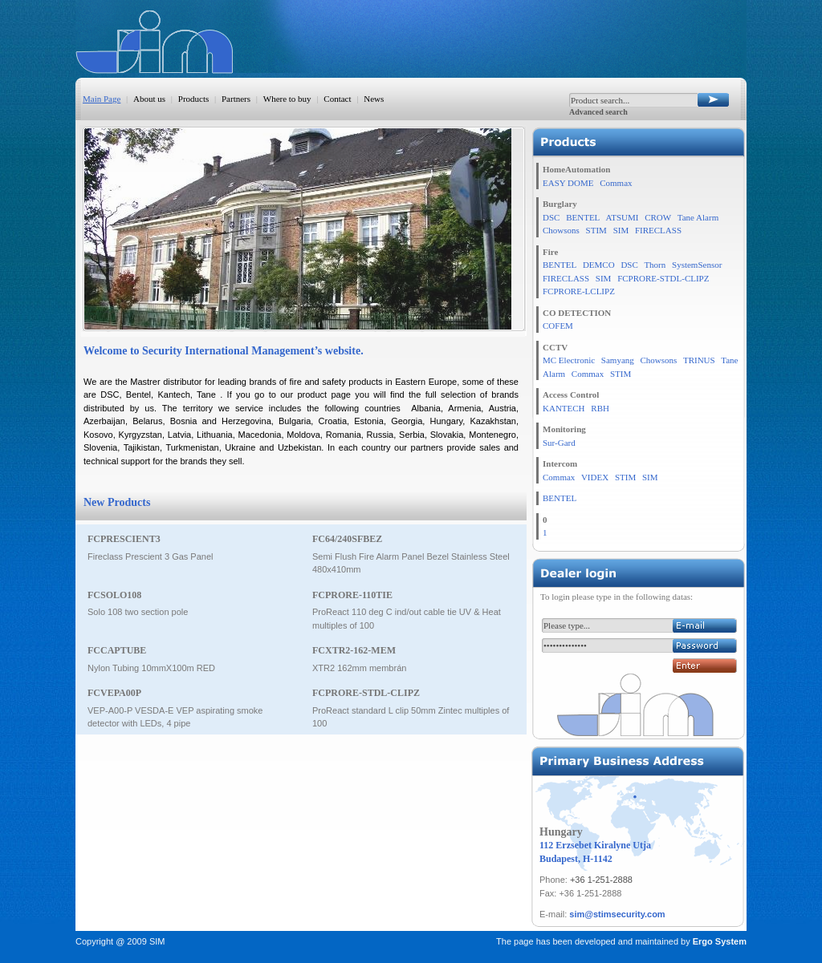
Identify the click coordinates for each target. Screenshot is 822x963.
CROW (658, 217)
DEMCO (599, 264)
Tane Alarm (698, 217)
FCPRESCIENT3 (124, 538)
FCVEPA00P (114, 692)
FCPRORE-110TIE (352, 595)
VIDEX (594, 477)
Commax (616, 183)
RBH (600, 408)
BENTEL (583, 217)
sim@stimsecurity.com (617, 914)
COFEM (558, 325)
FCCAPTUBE (116, 650)
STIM (596, 230)
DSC (551, 217)
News (374, 98)
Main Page (101, 98)
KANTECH (564, 408)
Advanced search (598, 111)
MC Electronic (569, 360)
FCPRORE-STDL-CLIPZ (366, 692)
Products (194, 98)
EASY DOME (568, 183)
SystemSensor (697, 264)
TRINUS (699, 360)
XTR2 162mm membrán (359, 668)
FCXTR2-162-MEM (354, 650)
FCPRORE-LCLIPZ (579, 291)
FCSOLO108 (114, 595)
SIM (621, 230)
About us (149, 98)
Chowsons (561, 230)
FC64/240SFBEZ (347, 538)
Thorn (654, 264)
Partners (236, 98)
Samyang (617, 360)
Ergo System (720, 941)
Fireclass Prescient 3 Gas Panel (150, 556)
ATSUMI (621, 217)
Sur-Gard (559, 442)
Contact (337, 98)
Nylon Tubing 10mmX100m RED (151, 668)
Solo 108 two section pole (137, 612)
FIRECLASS (658, 230)
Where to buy (287, 98)
